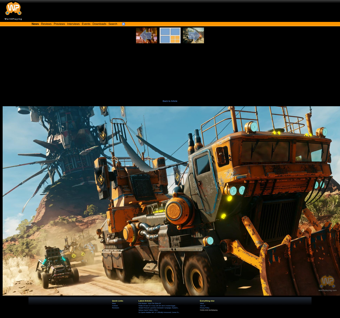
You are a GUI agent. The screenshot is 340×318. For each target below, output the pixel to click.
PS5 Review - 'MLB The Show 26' (149, 303)
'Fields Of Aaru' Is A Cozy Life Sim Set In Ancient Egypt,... (157, 306)
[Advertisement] (170, 69)
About (202, 303)
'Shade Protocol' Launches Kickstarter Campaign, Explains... (158, 308)
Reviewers (115, 308)
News (114, 303)
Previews (59, 23)
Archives (115, 306)
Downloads (99, 23)
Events (86, 23)
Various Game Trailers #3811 (148, 310)
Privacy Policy (204, 308)
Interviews (73, 23)
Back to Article (170, 101)
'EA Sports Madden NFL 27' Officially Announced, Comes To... (159, 312)
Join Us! (202, 306)
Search (112, 23)
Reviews (46, 23)
